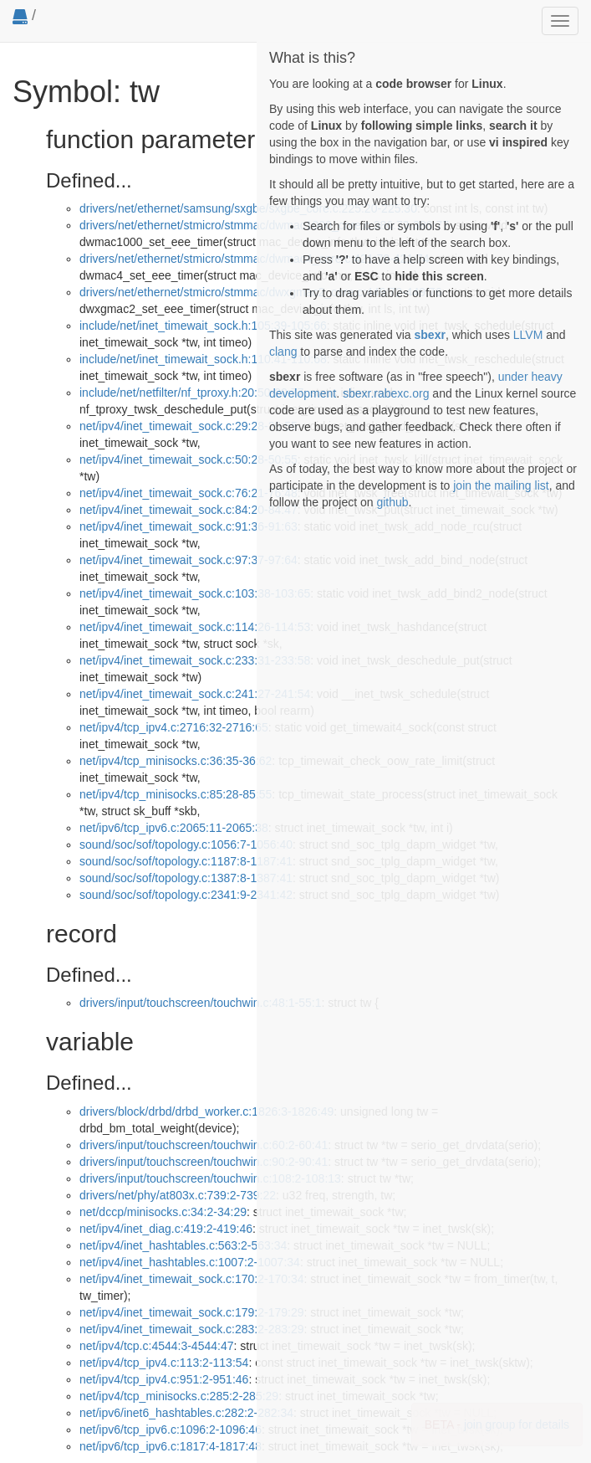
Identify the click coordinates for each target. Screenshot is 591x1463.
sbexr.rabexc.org (386, 393)
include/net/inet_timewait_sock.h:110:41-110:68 (203, 359)
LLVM (528, 334)
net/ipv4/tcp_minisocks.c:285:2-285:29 (178, 1396)
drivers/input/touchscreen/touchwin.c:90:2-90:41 (203, 1161)
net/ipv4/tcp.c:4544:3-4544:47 (156, 1346)
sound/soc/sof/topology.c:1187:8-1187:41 (186, 861)
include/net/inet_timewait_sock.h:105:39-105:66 (203, 325)
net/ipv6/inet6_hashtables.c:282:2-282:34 (186, 1412)
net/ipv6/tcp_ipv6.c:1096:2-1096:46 (170, 1429)
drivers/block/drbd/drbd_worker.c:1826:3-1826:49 (206, 1111)
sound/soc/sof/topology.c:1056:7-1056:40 (186, 844)
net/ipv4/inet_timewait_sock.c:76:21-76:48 (188, 493)
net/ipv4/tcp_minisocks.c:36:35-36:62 (175, 760)
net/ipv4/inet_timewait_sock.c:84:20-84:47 (188, 509)
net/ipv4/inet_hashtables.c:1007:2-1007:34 (189, 1262)
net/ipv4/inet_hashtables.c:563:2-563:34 (183, 1245)
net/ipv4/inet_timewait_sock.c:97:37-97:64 (188, 560)
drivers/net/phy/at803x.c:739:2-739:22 (177, 1195)
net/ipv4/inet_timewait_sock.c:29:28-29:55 (188, 426)
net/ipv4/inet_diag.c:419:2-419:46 (165, 1228)
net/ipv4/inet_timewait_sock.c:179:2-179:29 (191, 1312)
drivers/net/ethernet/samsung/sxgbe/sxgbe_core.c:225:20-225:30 (248, 208)
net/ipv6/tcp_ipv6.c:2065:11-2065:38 (173, 827)
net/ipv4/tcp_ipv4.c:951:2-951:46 (163, 1379)
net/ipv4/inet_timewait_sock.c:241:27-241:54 (194, 694)
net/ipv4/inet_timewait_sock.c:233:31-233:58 (194, 660)
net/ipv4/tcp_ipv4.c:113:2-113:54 (163, 1362)
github (392, 502)
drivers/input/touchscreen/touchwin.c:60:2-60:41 (203, 1145)
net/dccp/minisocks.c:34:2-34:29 (163, 1212)
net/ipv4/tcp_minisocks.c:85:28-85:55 (175, 794)
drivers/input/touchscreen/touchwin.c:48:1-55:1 (200, 1002)
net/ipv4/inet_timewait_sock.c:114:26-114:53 (194, 627)
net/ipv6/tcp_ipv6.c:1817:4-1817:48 (170, 1446)
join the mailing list (500, 485)
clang (283, 351)
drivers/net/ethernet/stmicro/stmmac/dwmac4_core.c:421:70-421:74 (254, 258)
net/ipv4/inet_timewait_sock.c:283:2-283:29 (191, 1329)
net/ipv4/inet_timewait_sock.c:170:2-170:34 (191, 1279)
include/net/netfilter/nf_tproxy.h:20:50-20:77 (191, 392)
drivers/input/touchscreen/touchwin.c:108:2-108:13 (210, 1178)
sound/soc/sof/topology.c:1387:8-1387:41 (186, 878)
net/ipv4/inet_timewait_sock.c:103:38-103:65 (194, 593)
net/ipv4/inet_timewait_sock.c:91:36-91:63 (188, 526)
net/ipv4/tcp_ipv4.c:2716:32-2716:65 (173, 727)
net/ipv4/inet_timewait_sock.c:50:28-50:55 (188, 459)
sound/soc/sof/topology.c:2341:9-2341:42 (186, 894)
